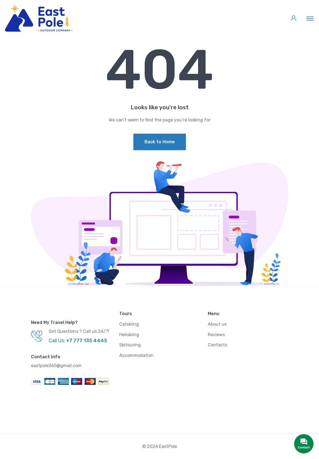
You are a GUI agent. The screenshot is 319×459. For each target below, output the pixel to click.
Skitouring (130, 345)
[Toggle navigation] (310, 18)
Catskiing (129, 324)
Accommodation (136, 355)
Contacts (217, 345)
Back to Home (159, 141)
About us (217, 324)
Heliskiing (129, 334)
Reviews (216, 334)
